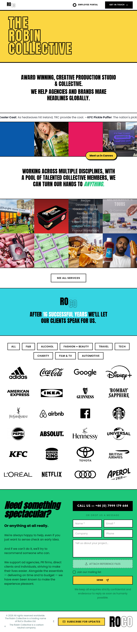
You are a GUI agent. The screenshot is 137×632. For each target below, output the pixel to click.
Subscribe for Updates (81, 621)
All (13, 346)
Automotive (91, 356)
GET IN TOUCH (118, 5)
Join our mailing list (89, 572)
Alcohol (47, 346)
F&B (28, 346)
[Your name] (87, 523)
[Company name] (87, 533)
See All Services (68, 278)
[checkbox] (74, 572)
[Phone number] (118, 533)
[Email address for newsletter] (54, 621)
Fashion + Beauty (76, 346)
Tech (122, 346)
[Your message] (103, 548)
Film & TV (65, 356)
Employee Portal (85, 5)
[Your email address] (118, 523)
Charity (43, 356)
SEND (103, 580)
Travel (104, 346)
